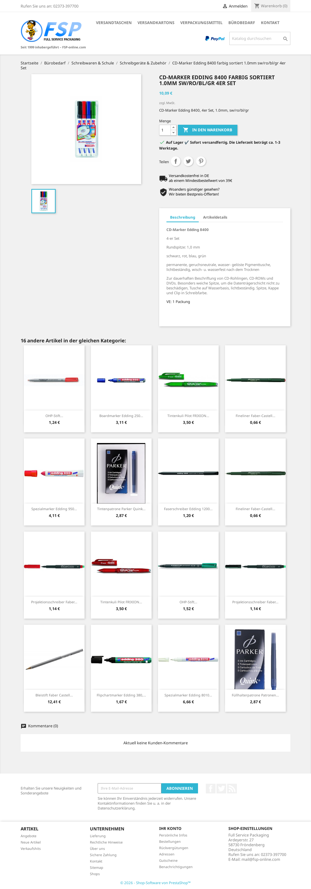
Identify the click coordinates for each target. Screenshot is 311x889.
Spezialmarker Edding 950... (54, 509)
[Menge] (165, 130)
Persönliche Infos (173, 835)
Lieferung (98, 836)
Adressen (166, 854)
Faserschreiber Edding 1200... (188, 509)
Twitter (221, 788)
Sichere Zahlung (103, 855)
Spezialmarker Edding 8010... (188, 695)
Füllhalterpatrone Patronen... (255, 695)
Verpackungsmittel (201, 22)
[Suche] (259, 38)
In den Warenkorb (207, 130)
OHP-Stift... (54, 415)
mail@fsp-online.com (261, 859)
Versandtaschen (114, 22)
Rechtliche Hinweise (106, 842)
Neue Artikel (31, 842)
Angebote (28, 836)
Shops (95, 873)
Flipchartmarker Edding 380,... (121, 695)
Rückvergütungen (173, 847)
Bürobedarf (241, 22)
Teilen (176, 161)
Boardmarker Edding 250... (121, 415)
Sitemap (96, 867)
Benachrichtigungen (176, 866)
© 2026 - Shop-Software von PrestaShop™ (155, 882)
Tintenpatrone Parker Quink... (121, 509)
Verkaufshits (31, 848)
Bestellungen (170, 841)
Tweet (188, 161)
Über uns (97, 848)
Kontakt (270, 22)
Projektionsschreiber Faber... (54, 602)
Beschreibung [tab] (182, 217)
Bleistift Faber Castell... (54, 695)
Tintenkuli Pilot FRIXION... (188, 415)
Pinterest (201, 161)
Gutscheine (168, 860)
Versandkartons (156, 22)
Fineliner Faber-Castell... (255, 415)
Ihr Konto (170, 828)
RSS (232, 788)
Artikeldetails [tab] (215, 217)
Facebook (211, 788)
